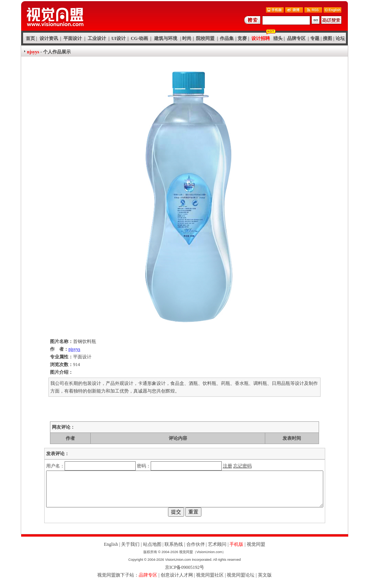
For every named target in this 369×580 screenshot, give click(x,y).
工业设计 (97, 38)
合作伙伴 (195, 544)
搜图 (327, 38)
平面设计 (72, 38)
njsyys (74, 349)
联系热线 (174, 544)
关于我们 (130, 544)
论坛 (340, 38)
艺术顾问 (217, 544)
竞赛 (242, 38)
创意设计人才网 (177, 575)
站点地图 (152, 544)
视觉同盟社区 (210, 575)
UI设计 (118, 38)
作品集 (227, 38)
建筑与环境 (165, 38)
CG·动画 (139, 38)
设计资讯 (49, 38)
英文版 (265, 575)
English (111, 544)
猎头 (278, 38)
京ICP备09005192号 (184, 567)
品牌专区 (296, 38)
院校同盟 (205, 38)
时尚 (186, 38)
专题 (314, 38)
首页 (30, 38)
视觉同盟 (256, 544)
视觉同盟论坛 (240, 575)
